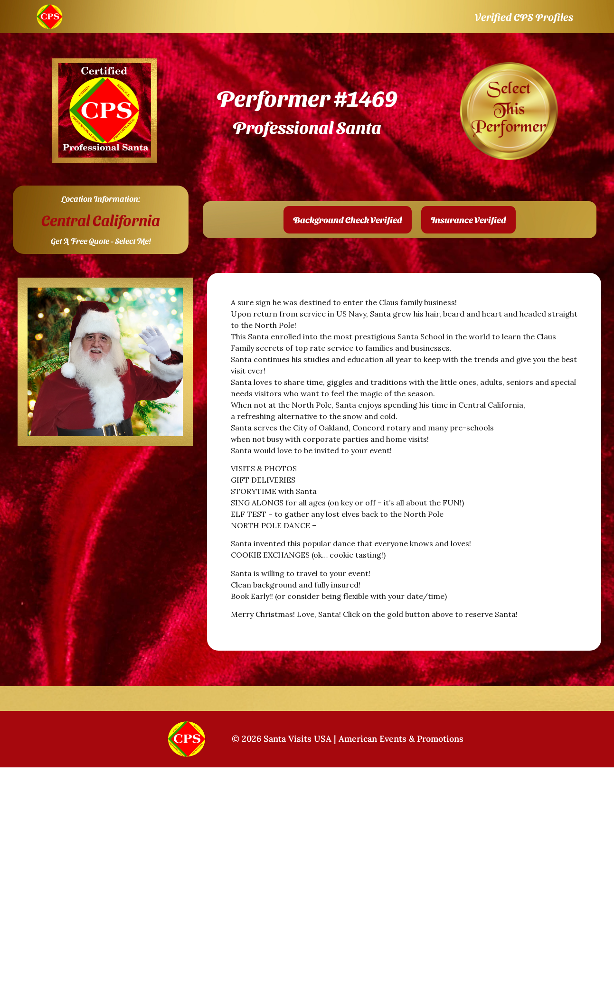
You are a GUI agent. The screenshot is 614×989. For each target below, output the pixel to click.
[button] (347, 219)
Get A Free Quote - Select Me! (101, 240)
